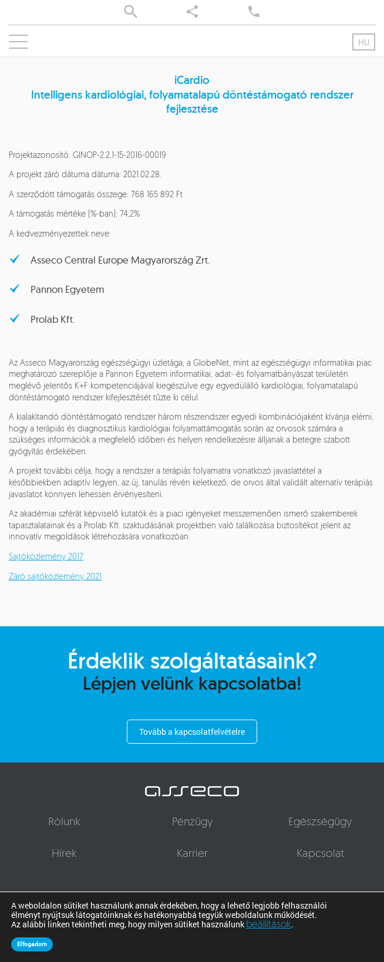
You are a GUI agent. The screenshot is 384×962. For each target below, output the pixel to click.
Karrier (192, 854)
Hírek (64, 854)
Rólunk (64, 822)
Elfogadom (32, 944)
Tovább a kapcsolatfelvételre (192, 731)
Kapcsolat (320, 854)
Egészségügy (320, 822)
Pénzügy (192, 822)
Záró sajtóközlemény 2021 (55, 577)
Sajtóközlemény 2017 (46, 557)
